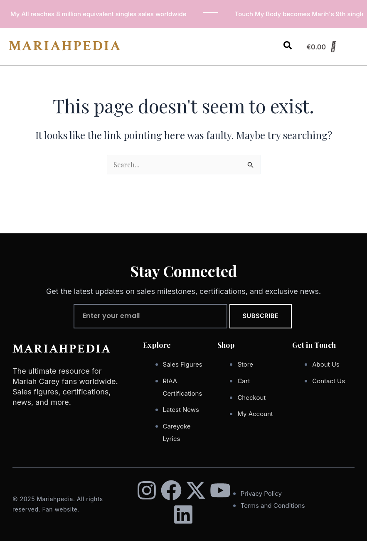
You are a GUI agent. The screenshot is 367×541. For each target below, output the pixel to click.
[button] (266, 41)
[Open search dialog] (287, 47)
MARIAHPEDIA (64, 46)
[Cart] (321, 47)
